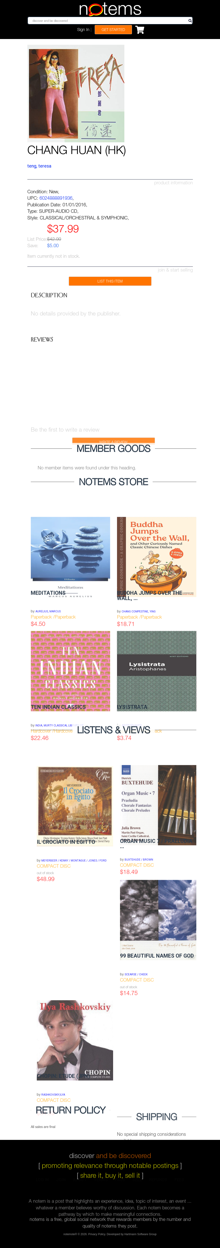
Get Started (113, 30)
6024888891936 (56, 198)
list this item (110, 281)
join (61, 1182)
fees (179, 1182)
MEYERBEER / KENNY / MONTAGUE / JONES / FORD (74, 907)
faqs (120, 1182)
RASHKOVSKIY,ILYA (53, 1141)
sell (137, 1182)
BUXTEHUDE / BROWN (139, 903)
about (80, 1182)
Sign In (83, 29)
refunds (158, 1182)
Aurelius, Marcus (48, 655)
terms (101, 1182)
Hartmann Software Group (140, 1235)
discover (110, 1150)
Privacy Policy (96, 1235)
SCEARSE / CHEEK (136, 1021)
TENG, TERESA (39, 166)
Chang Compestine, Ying (139, 655)
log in (42, 1182)
